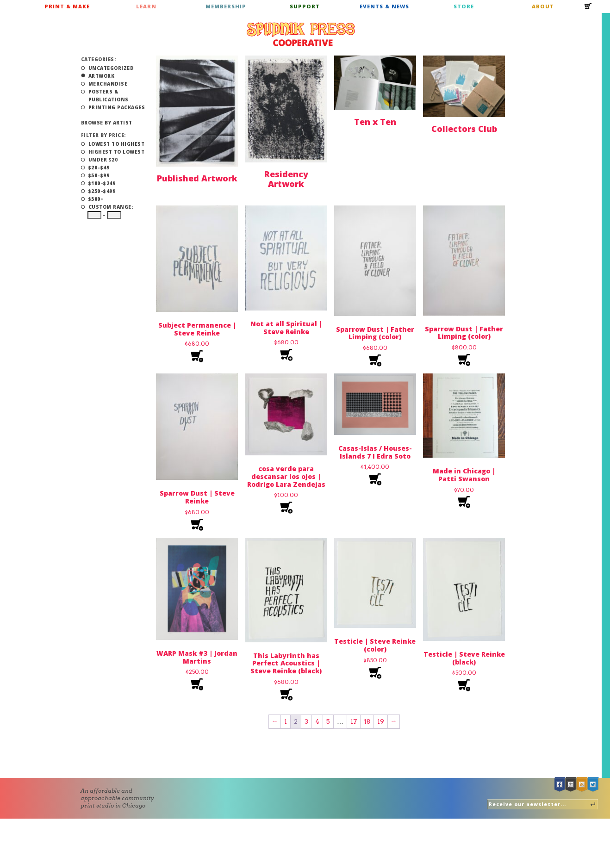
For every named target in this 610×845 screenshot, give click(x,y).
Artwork (101, 76)
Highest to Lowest (116, 152)
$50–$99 (99, 175)
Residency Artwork (286, 179)
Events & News (384, 6)
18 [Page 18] (367, 721)
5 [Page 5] (328, 721)
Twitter (593, 784)
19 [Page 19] (380, 721)
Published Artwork (197, 178)
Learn (146, 6)
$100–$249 (102, 183)
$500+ (96, 199)
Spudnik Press (301, 34)
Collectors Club (464, 128)
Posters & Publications (108, 95)
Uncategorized (111, 68)
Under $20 (103, 159)
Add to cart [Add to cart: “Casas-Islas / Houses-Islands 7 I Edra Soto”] (375, 479)
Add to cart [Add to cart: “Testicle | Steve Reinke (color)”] (375, 673)
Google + (571, 784)
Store (464, 6)
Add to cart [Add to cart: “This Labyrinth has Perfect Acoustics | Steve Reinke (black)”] (286, 695)
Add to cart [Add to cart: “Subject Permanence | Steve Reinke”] (197, 356)
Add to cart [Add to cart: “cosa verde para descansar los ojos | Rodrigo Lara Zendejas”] (286, 508)
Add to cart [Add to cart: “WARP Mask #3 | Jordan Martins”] (197, 684)
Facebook (560, 784)
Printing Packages (116, 107)
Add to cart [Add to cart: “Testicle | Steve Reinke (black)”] (464, 685)
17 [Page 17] (353, 721)
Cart (588, 9)
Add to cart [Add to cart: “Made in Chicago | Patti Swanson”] (464, 502)
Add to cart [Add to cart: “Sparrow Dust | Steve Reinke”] (197, 525)
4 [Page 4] (317, 721)
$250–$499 (102, 191)
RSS (582, 784)
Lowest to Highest (116, 144)
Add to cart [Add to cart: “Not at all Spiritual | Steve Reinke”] (286, 355)
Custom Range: (110, 207)
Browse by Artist (106, 122)
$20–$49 (99, 167)
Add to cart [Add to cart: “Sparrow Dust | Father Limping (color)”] (375, 360)
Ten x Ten (375, 121)
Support (305, 6)
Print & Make (67, 6)
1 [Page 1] (285, 721)
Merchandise (108, 84)
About (543, 6)
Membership (225, 6)
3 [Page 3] (306, 721)
